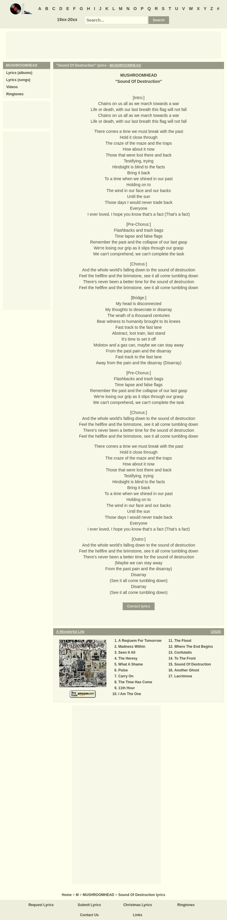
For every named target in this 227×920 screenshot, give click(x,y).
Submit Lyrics (89, 905)
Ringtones (15, 94)
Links (137, 915)
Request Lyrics (41, 905)
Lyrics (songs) (18, 80)
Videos (12, 87)
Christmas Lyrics (137, 905)
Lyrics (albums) (19, 73)
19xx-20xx (67, 19)
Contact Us (89, 915)
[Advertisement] (113, 44)
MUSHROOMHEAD (125, 65)
